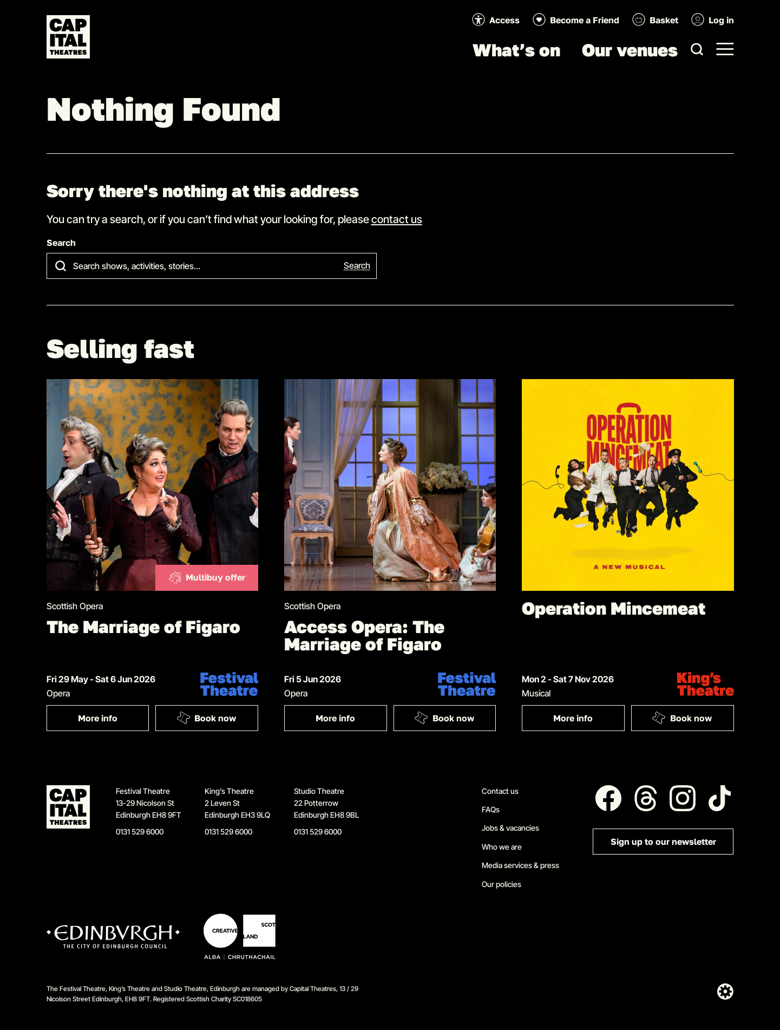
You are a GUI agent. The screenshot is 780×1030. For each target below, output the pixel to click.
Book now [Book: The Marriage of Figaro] (206, 717)
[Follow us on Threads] (646, 798)
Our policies (501, 884)
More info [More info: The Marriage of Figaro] (113, 720)
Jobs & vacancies (510, 828)
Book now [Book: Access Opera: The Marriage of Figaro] (444, 717)
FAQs (491, 809)
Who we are (502, 847)
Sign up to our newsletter (663, 842)
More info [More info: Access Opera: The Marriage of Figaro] (351, 720)
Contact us (500, 791)
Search (61, 243)
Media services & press (520, 865)
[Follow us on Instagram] (682, 798)
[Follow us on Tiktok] (720, 798)
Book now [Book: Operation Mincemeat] (682, 717)
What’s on (516, 50)
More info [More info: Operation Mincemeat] (588, 720)
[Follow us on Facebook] (608, 798)
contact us (396, 218)
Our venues (630, 50)
